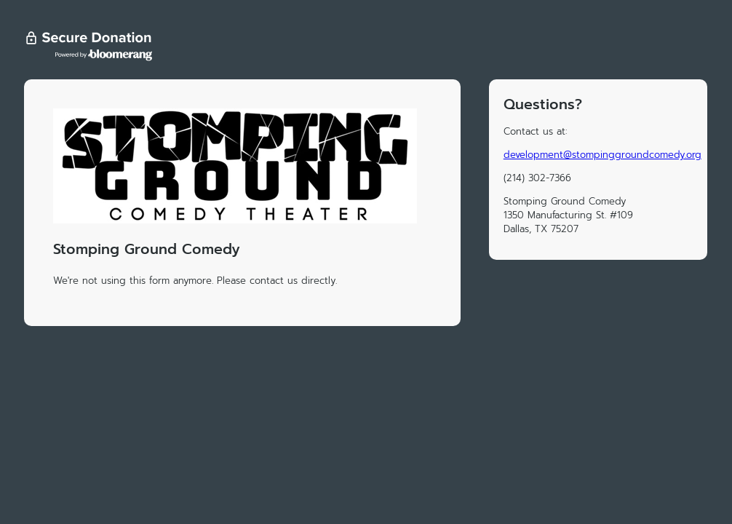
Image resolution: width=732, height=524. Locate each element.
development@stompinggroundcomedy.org (602, 155)
